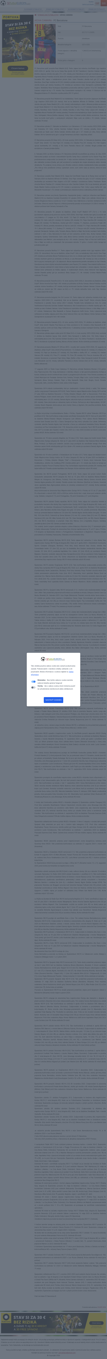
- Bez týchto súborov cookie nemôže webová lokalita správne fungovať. (55, 681)
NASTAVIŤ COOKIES (53, 700)
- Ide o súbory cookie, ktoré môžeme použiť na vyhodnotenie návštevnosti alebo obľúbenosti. (56, 687)
